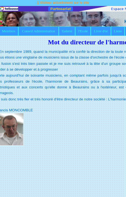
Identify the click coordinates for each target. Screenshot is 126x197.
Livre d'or (101, 31)
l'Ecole (83, 31)
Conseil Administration (38, 31)
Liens (118, 31)
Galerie (67, 31)
